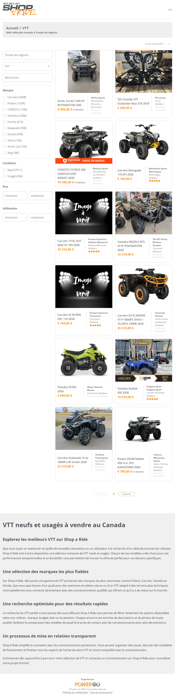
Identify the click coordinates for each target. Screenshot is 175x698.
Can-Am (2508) (17, 97)
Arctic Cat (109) (17, 146)
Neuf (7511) (15, 170)
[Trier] (157, 43)
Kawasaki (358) (17, 128)
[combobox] (27, 55)
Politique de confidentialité (75, 692)
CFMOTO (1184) (17, 109)
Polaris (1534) (16, 103)
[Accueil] (21, 9)
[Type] (27, 66)
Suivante (126, 494)
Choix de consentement (101, 692)
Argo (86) (13, 153)
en (170, 9)
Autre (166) (15, 140)
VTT (25, 28)
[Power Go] (87, 684)
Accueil (12, 28)
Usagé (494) (15, 176)
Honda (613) (15, 122)
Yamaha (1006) (17, 116)
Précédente (101, 494)
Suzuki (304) (15, 134)
